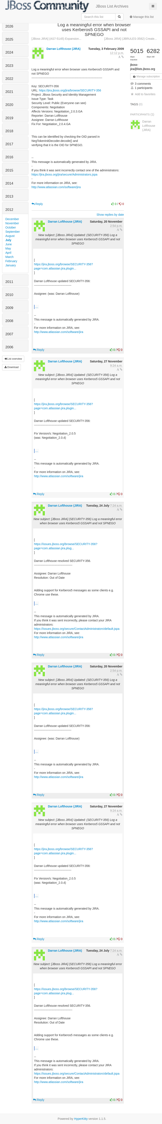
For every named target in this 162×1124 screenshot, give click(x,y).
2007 (9, 334)
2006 (9, 347)
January (10, 265)
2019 (9, 118)
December (12, 219)
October (10, 227)
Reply (37, 204)
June (8, 244)
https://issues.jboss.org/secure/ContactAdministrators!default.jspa (76, 628)
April (8, 252)
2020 (9, 105)
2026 (9, 26)
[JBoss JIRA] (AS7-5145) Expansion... (57, 38)
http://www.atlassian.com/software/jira (56, 187)
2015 (9, 170)
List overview (13, 358)
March (9, 257)
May (8, 248)
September (12, 231)
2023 (9, 66)
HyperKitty (81, 1118)
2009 (9, 308)
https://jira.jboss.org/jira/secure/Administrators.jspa (65, 174)
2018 (9, 131)
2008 (9, 321)
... (36, 307)
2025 (9, 39)
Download (11, 367)
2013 (9, 196)
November (12, 223)
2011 (9, 282)
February (11, 261)
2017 (9, 144)
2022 (9, 79)
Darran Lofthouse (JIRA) (63, 48)
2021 (9, 92)
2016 (9, 157)
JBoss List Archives (67, 6)
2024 (9, 52)
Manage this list (142, 16)
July (8, 240)
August (10, 236)
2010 (9, 295)
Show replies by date (110, 214)
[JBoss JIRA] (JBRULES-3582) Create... (130, 38)
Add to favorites (142, 94)
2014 (9, 183)
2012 (9, 210)
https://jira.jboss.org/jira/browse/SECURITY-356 (70, 90)
